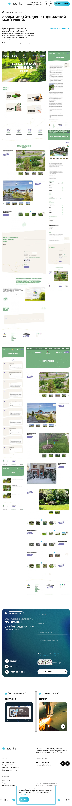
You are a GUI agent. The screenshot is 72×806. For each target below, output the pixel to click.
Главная (8, 12)
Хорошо (23, 799)
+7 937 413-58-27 (35, 3)
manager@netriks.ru (34, 5)
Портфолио (18, 12)
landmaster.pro (58, 28)
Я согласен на (49, 656)
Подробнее (23, 794)
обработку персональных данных (49, 656)
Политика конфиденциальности (46, 785)
